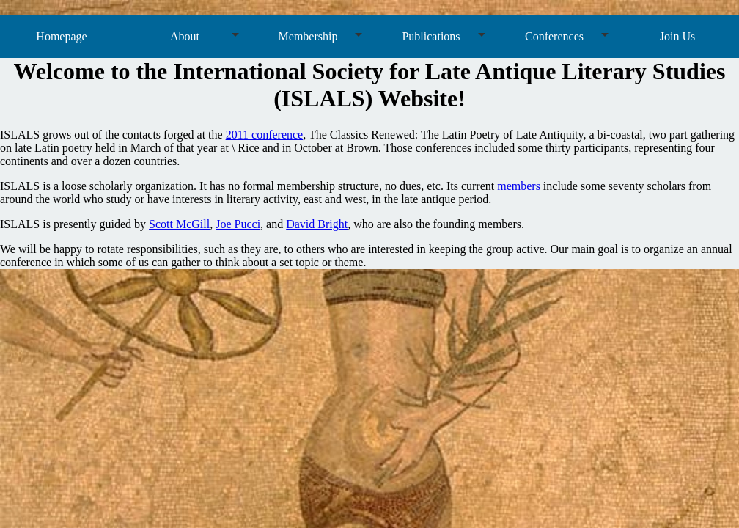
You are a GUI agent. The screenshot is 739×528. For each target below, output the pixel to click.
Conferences (554, 36)
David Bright (317, 224)
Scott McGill (179, 224)
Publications (431, 36)
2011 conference (265, 134)
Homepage (61, 36)
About (184, 36)
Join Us (677, 36)
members (518, 186)
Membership (308, 36)
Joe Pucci (238, 224)
